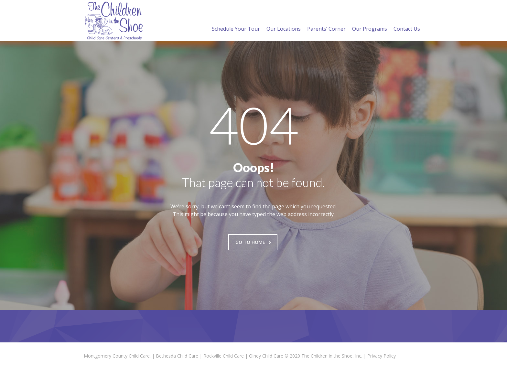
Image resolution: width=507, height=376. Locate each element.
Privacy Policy (381, 356)
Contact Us (407, 21)
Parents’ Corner (326, 21)
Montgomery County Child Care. (117, 356)
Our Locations (283, 21)
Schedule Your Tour (236, 21)
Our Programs (369, 21)
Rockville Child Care (223, 356)
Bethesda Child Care (177, 356)
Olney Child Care (266, 356)
